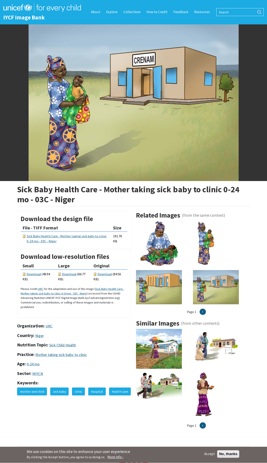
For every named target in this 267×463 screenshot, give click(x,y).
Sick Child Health (62, 345)
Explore (112, 12)
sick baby (59, 391)
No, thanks (228, 455)
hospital (97, 391)
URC (40, 289)
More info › (115, 458)
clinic (78, 391)
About (95, 12)
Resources (202, 12)
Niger (39, 335)
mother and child (32, 391)
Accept (209, 455)
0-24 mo (33, 364)
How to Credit (157, 12)
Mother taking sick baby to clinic (61, 354)
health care (120, 391)
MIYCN (37, 373)
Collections (132, 12)
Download (33, 274)
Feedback (180, 12)
